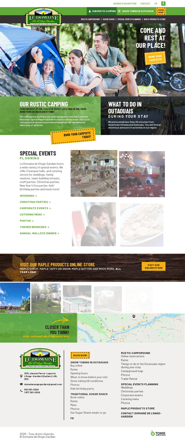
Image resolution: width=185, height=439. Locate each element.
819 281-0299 (32, 395)
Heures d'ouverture (124, 3)
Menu (75, 409)
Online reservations (133, 364)
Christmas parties (34, 208)
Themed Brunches (33, 231)
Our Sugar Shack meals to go (88, 415)
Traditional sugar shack (89, 398)
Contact (145, 3)
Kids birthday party (83, 394)
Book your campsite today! (77, 135)
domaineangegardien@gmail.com (43, 390)
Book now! (81, 363)
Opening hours (80, 379)
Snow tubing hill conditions (87, 386)
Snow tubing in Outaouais (138, 11)
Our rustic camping (104, 11)
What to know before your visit (89, 383)
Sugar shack (108, 19)
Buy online (77, 372)
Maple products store (155, 19)
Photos (26, 225)
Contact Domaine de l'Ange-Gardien (141, 418)
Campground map (133, 378)
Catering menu (31, 219)
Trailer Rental (130, 385)
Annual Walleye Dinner (38, 236)
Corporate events (34, 214)
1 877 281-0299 (33, 397)
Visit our (153, 267)
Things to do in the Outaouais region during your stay (143, 373)
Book (161, 11)
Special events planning (129, 19)
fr (156, 3)
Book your (155, 58)
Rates (75, 376)
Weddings (28, 202)
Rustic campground (90, 19)
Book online (78, 401)
